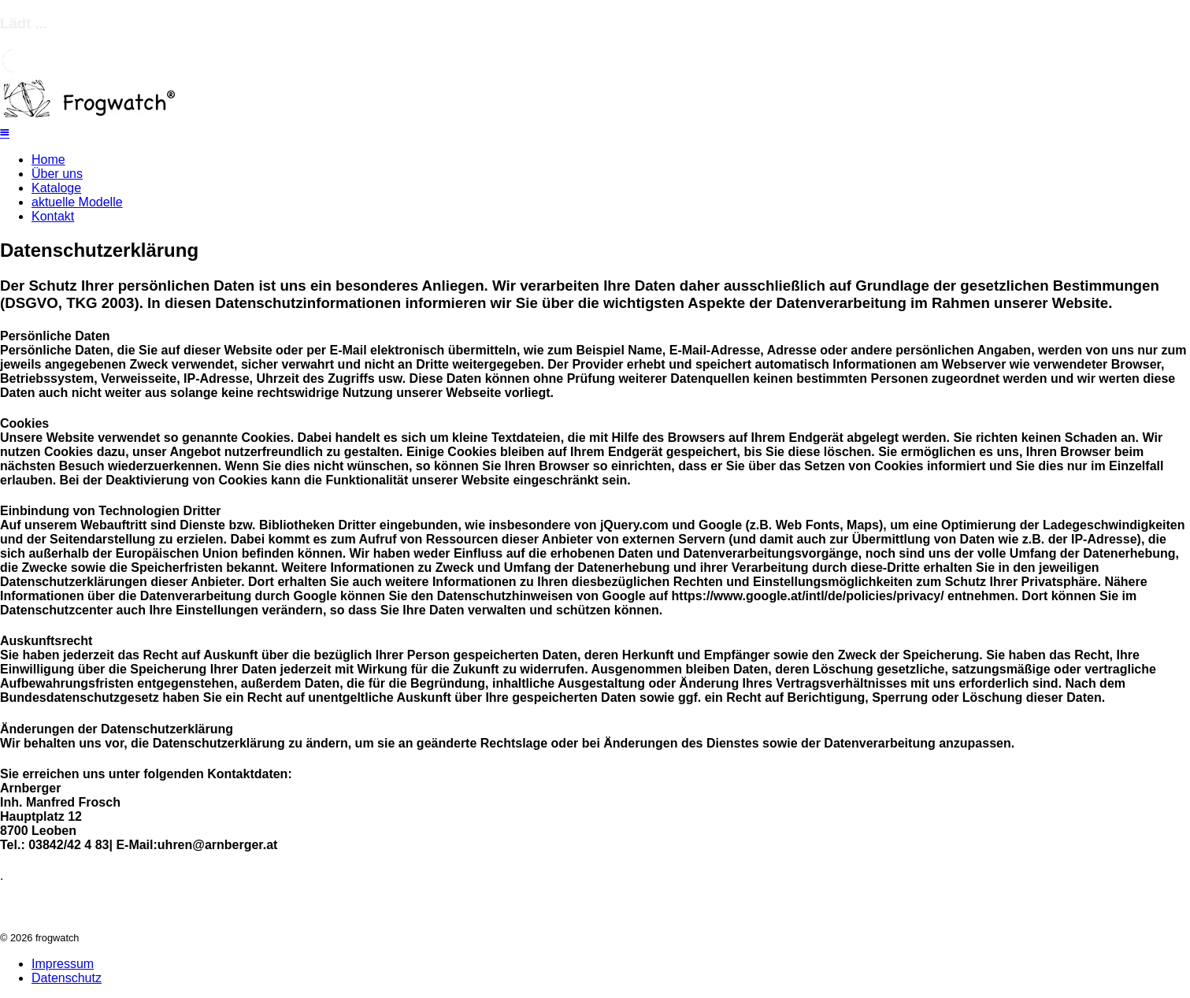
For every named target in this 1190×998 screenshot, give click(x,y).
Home (48, 159)
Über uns (57, 173)
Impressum (63, 963)
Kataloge (56, 188)
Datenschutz (67, 978)
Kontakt (53, 216)
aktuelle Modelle (77, 202)
